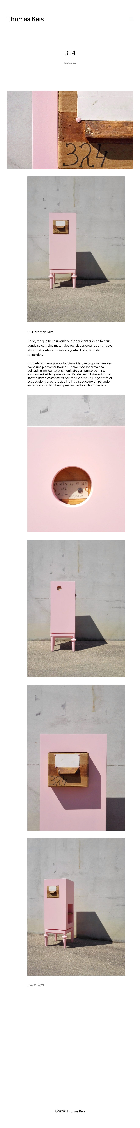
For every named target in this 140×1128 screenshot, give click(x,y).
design (71, 63)
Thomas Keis (25, 19)
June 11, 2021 (35, 985)
